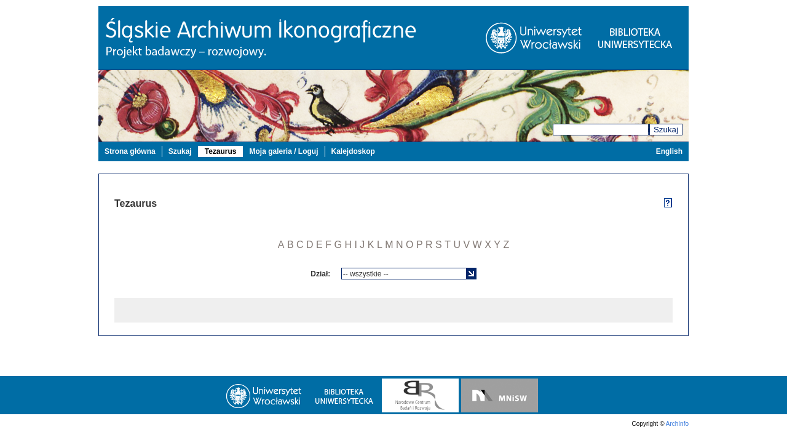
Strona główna (130, 151)
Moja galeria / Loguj (283, 151)
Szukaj (666, 129)
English (669, 151)
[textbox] (404, 273)
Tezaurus (221, 151)
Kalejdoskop (353, 151)
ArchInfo (677, 423)
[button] (471, 273)
